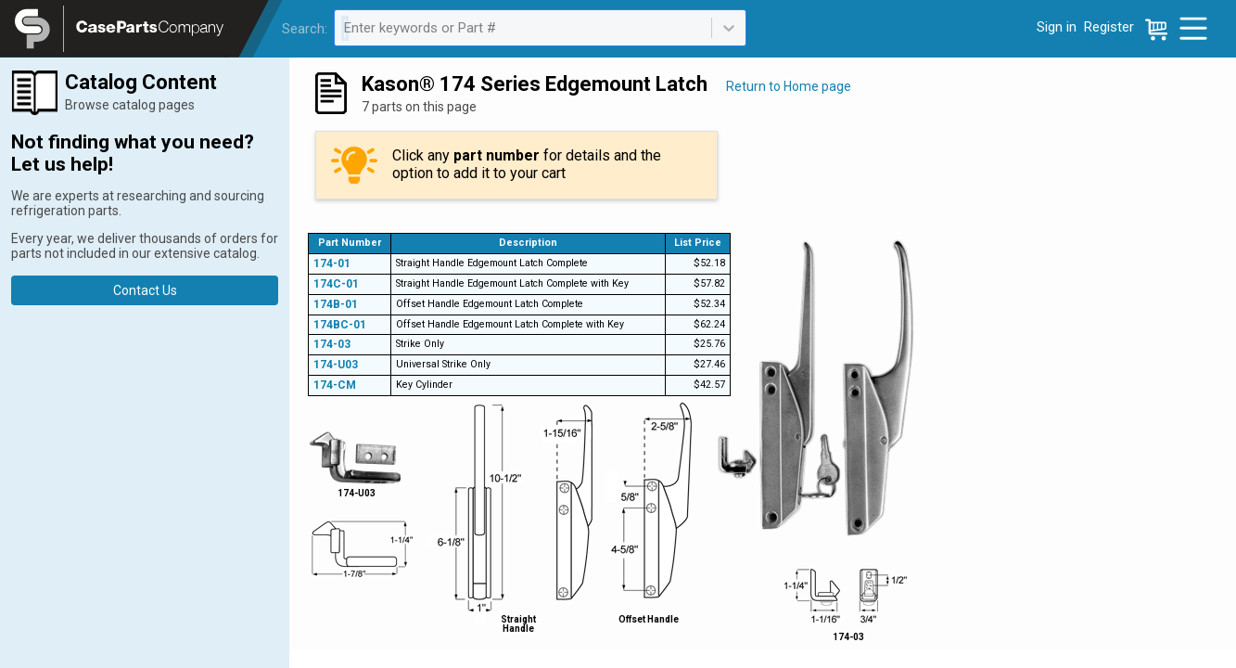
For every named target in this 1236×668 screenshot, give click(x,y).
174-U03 (335, 364)
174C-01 (336, 283)
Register (1109, 27)
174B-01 (335, 304)
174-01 (331, 263)
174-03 (331, 344)
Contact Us (145, 290)
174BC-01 (339, 324)
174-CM (334, 385)
